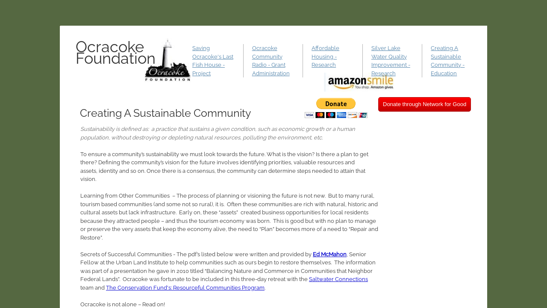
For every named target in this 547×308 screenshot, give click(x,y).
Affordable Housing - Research (325, 56)
